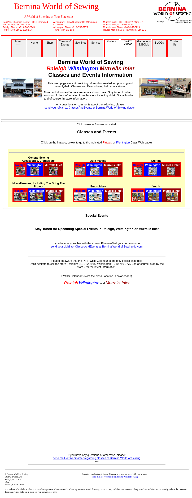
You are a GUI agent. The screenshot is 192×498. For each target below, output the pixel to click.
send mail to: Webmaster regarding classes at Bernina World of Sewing (97, 458)
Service (95, 42)
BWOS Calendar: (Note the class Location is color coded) (96, 276)
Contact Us (174, 43)
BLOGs (159, 42)
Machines (80, 42)
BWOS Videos (128, 43)
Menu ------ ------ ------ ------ (18, 47)
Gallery (111, 41)
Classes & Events (65, 43)
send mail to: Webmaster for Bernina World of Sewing (115, 477)
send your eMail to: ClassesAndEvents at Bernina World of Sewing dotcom (90, 107)
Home (34, 42)
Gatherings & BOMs (144, 43)
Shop (49, 42)
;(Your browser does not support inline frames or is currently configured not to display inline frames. (96, 367)
